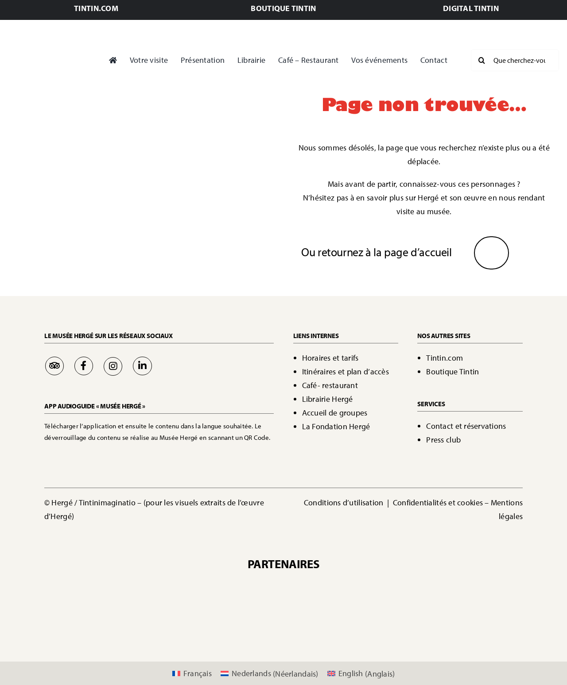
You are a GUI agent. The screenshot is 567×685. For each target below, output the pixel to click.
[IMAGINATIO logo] (335, 586)
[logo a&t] (398, 618)
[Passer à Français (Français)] (192, 674)
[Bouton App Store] (74, 454)
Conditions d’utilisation (344, 502)
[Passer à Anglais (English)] (361, 674)
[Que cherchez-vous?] (515, 60)
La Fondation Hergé (336, 426)
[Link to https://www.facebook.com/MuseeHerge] (83, 366)
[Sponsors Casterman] (209, 586)
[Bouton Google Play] (142, 454)
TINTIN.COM (96, 8)
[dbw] (226, 618)
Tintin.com (444, 358)
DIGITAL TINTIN (471, 8)
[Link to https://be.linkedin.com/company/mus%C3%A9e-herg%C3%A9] (142, 366)
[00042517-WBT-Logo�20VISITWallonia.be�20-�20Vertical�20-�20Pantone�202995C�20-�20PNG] (169, 618)
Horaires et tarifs (330, 358)
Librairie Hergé (327, 399)
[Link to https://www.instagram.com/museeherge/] (113, 366)
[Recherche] (482, 60)
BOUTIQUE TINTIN (283, 8)
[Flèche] (491, 249)
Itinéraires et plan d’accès (345, 371)
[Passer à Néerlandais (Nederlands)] (269, 674)
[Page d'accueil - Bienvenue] (49, 60)
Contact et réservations (466, 426)
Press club (443, 440)
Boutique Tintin (452, 371)
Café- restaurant (330, 385)
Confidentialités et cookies (438, 502)
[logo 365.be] (283, 618)
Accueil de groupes (335, 413)
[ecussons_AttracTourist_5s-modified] (340, 618)
